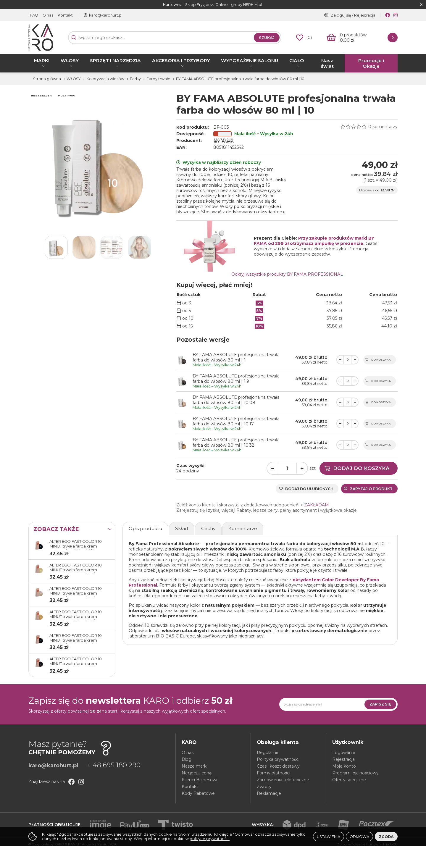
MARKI (41, 60)
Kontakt (65, 15)
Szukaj (267, 37)
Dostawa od (377, 190)
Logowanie (343, 752)
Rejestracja (364, 15)
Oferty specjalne (349, 779)
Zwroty (264, 786)
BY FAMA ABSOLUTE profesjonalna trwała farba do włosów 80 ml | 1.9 (236, 378)
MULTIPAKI (66, 95)
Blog (186, 759)
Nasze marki (194, 766)
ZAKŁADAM (316, 505)
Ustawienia (328, 836)
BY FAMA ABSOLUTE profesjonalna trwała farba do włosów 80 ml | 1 (236, 357)
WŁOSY (70, 60)
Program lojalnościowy (355, 773)
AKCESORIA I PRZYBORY (181, 60)
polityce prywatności (210, 839)
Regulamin (268, 752)
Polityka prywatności (278, 759)
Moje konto (344, 766)
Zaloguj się (341, 15)
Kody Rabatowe (198, 793)
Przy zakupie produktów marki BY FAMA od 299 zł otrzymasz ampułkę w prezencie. (314, 240)
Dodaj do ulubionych (309, 489)
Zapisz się (380, 704)
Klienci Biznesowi (199, 779)
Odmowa (359, 836)
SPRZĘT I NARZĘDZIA (115, 60)
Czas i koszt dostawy (278, 766)
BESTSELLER (41, 95)
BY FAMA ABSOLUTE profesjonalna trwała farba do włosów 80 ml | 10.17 (236, 421)
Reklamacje (269, 793)
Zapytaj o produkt (368, 489)
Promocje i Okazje (371, 63)
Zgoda (386, 836)
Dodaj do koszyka (361, 468)
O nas (48, 15)
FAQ (34, 15)
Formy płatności (273, 773)
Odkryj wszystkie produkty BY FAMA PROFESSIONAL (287, 274)
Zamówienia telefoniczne (283, 779)
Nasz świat (327, 63)
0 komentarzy (383, 126)
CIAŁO (296, 60)
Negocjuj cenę (197, 773)
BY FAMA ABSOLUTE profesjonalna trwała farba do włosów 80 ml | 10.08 (236, 400)
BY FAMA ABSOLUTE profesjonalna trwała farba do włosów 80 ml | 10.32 (236, 442)
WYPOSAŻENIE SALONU (249, 60)
